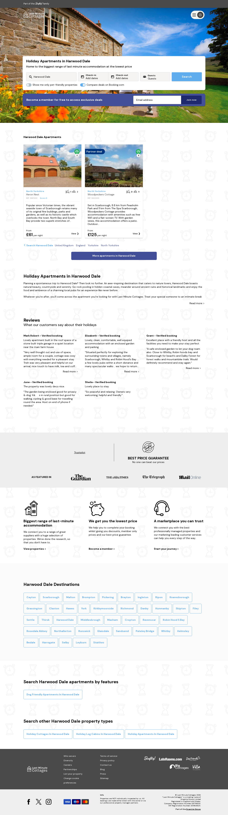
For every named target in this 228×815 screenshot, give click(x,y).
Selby (65, 642)
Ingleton (143, 597)
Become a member (101, 548)
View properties (34, 548)
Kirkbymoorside (104, 608)
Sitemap (104, 778)
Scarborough (51, 597)
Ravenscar (149, 619)
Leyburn (81, 642)
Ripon (159, 597)
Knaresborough (179, 597)
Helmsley (183, 631)
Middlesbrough (90, 619)
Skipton (181, 608)
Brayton (126, 597)
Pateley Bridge (145, 631)
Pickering (108, 597)
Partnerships (70, 769)
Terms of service (108, 756)
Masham (112, 619)
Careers (68, 765)
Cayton (31, 597)
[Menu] (197, 15)
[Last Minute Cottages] (34, 14)
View (73, 233)
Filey (196, 608)
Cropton (130, 619)
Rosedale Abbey (37, 631)
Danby (144, 608)
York (84, 608)
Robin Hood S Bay (174, 619)
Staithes (98, 642)
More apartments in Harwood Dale (114, 255)
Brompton (88, 597)
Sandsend (122, 631)
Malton (70, 597)
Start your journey (165, 548)
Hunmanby (162, 608)
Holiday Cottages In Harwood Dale (48, 734)
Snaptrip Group (193, 809)
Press (103, 773)
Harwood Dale (65, 619)
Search (187, 77)
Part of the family (36, 3)
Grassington (34, 608)
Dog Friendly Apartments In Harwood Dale (53, 694)
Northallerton (62, 631)
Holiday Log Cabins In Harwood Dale (98, 734)
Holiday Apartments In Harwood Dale (151, 734)
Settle (31, 619)
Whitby (165, 631)
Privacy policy (107, 760)
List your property (73, 773)
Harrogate (48, 642)
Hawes (70, 608)
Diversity (68, 760)
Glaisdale (103, 631)
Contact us (106, 765)
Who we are (70, 756)
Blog (102, 769)
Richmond (127, 608)
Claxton (54, 608)
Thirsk (46, 619)
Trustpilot (79, 452)
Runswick (84, 631)
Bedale (31, 642)
